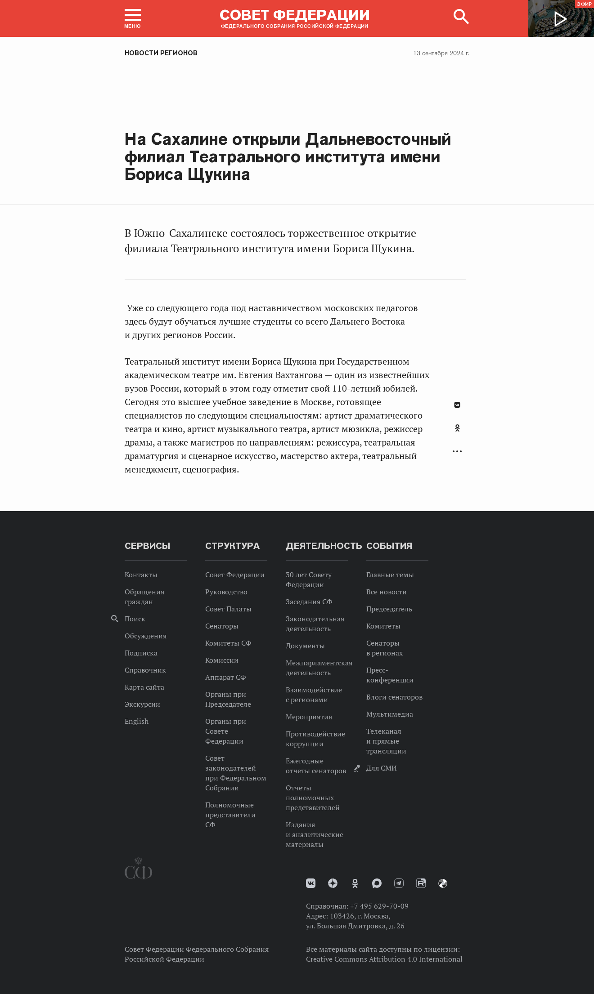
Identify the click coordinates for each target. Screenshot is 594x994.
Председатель (389, 608)
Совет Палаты (228, 608)
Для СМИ (381, 767)
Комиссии (221, 659)
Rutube (421, 883)
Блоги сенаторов (394, 696)
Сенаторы (221, 625)
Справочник (145, 669)
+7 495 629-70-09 (379, 905)
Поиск (135, 618)
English (136, 721)
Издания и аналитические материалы (314, 834)
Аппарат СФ (225, 677)
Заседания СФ (309, 601)
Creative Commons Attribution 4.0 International (384, 958)
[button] (133, 18)
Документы (305, 645)
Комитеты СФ (228, 642)
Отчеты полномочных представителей (313, 797)
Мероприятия (309, 716)
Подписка (141, 652)
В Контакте (457, 405)
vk (310, 883)
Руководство (226, 591)
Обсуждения (145, 635)
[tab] (457, 432)
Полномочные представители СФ (230, 814)
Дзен (333, 883)
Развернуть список (457, 451)
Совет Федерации (235, 574)
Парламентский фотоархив (442, 883)
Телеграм (399, 883)
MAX (377, 883)
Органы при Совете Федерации (225, 731)
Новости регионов (161, 53)
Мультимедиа (389, 713)
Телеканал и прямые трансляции (386, 741)
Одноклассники (457, 428)
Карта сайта (144, 686)
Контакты (141, 574)
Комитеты (383, 625)
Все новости (386, 591)
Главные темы (390, 574)
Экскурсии (142, 704)
